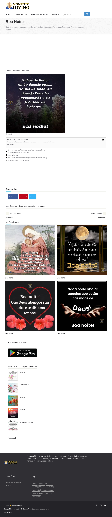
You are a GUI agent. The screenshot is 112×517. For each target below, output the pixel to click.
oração (41, 487)
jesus (41, 483)
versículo (49, 493)
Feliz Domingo (24, 385)
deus (34, 483)
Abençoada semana (26, 422)
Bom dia (22, 372)
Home (8, 14)
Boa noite (9, 278)
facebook (13, 197)
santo (35, 487)
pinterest (23, 197)
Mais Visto (12, 366)
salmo (47, 483)
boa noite (36, 490)
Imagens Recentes (29, 366)
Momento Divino (40, 150)
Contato (8, 486)
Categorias (21, 14)
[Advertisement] (56, 51)
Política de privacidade (13, 483)
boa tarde (36, 497)
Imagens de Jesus (39, 14)
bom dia (50, 487)
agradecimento (38, 493)
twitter (32, 197)
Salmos (55, 14)
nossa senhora (47, 490)
